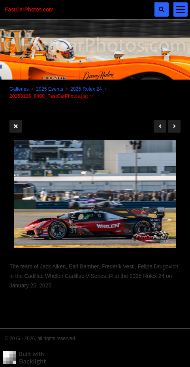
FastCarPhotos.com (29, 9)
